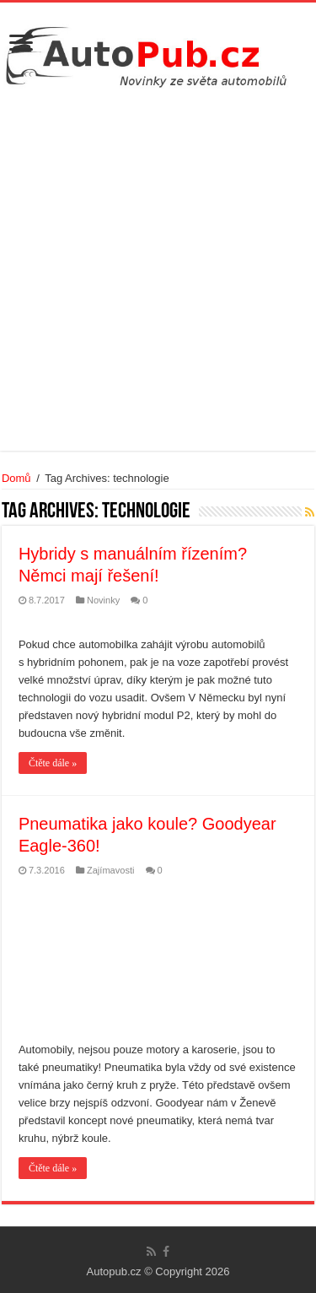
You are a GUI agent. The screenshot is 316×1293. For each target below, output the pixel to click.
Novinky (103, 600)
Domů (16, 478)
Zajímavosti (110, 870)
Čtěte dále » (53, 763)
